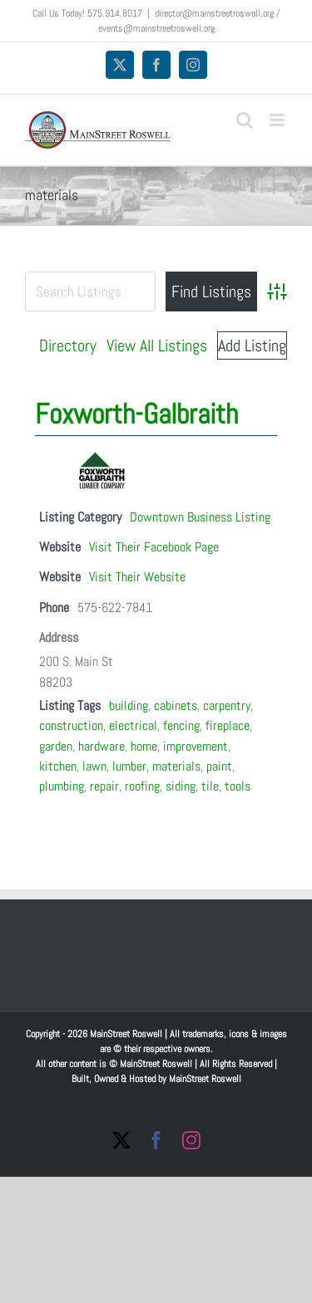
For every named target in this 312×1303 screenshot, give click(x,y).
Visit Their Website (137, 576)
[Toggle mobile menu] (278, 120)
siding (181, 786)
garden (55, 746)
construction (71, 725)
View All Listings (156, 345)
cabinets (175, 705)
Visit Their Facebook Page (154, 547)
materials (176, 766)
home (144, 746)
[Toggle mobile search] (244, 120)
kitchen (58, 766)
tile (210, 786)
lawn (94, 766)
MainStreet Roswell (205, 1078)
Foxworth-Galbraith (136, 414)
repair (104, 786)
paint (219, 766)
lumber (129, 766)
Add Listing (252, 345)
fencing (181, 725)
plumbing (61, 786)
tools (237, 786)
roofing (142, 786)
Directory (68, 345)
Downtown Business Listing (200, 517)
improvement (195, 746)
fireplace (228, 725)
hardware (101, 746)
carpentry (226, 705)
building (128, 705)
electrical (133, 725)
